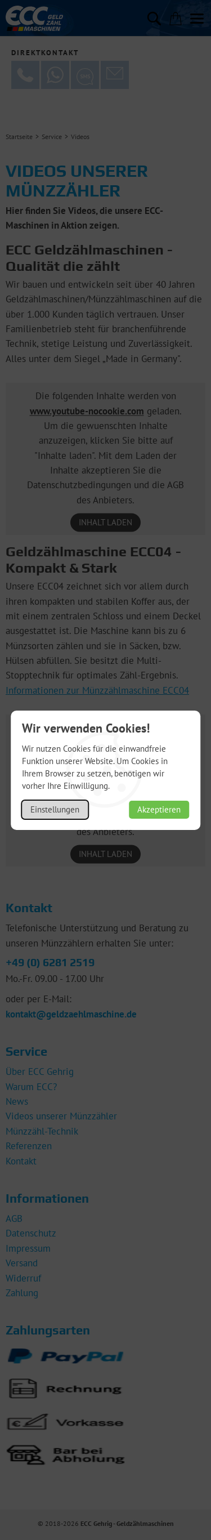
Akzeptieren (159, 809)
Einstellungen (54, 809)
